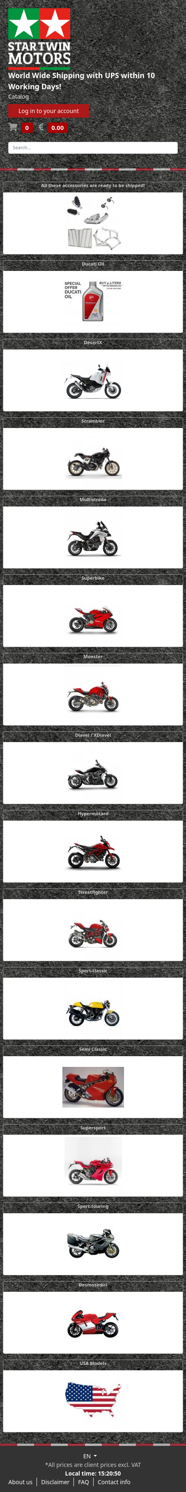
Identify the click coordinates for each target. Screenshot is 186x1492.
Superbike (92, 578)
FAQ (83, 1482)
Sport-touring (93, 1206)
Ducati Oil (93, 264)
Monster (93, 656)
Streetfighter (93, 892)
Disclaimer (55, 1482)
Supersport (93, 1127)
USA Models (93, 1363)
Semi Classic (93, 1049)
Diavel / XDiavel (93, 735)
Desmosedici (92, 1285)
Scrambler (92, 421)
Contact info (114, 1482)
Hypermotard (93, 813)
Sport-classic (93, 970)
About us (21, 1482)
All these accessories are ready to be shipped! (93, 185)
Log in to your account (48, 111)
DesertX (93, 342)
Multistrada (93, 499)
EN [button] (87, 1456)
